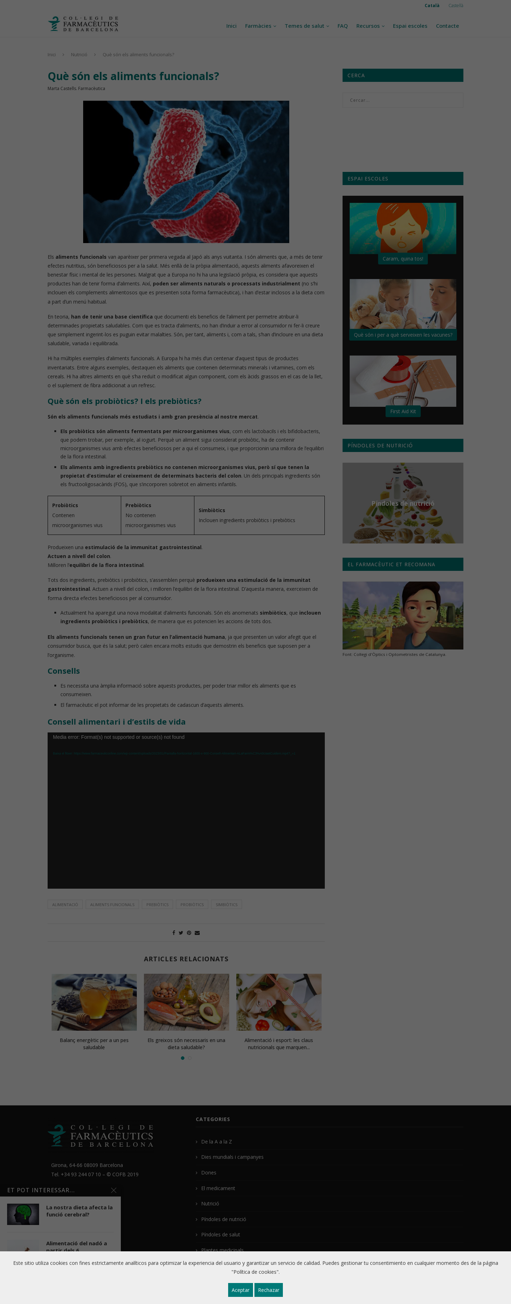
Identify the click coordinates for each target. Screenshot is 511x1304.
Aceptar (240, 1290)
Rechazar (268, 1290)
